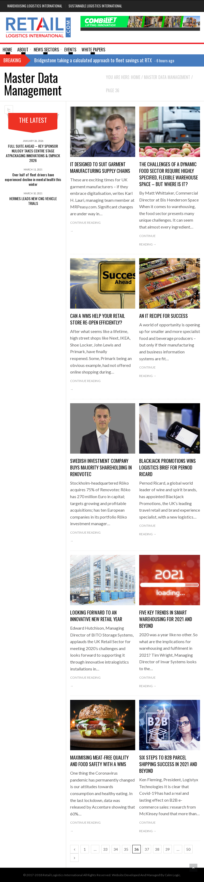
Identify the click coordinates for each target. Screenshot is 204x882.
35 (126, 849)
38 (157, 849)
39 (167, 849)
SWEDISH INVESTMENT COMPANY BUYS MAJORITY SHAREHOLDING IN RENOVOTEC (101, 467)
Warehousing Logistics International (34, 5)
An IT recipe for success (163, 315)
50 (188, 849)
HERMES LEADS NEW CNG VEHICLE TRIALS (33, 201)
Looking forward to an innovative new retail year (96, 615)
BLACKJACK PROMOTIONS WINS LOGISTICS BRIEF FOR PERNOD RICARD (167, 467)
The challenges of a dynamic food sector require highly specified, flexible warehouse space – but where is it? (168, 174)
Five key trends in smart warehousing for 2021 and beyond (165, 619)
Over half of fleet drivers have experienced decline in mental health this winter (33, 179)
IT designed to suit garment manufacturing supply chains (100, 167)
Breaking (12, 60)
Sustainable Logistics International (95, 5)
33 (105, 849)
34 (116, 849)
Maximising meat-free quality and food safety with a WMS (99, 760)
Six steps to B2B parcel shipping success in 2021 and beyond (168, 764)
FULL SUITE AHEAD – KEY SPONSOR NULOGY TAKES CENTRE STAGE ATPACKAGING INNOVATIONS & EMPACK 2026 (33, 153)
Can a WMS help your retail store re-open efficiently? (97, 319)
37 (147, 849)
